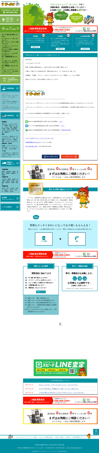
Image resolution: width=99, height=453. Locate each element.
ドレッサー (9, 139)
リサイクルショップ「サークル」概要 (26, 437)
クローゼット (5, 136)
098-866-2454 (11, 12)
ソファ (13, 138)
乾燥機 (8, 128)
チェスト (13, 141)
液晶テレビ (4, 124)
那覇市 (3, 171)
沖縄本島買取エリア (78, 437)
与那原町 (7, 173)
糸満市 (13, 171)
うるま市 (4, 179)
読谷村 (13, 179)
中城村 (12, 182)
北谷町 (12, 180)
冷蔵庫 (3, 128)
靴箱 (3, 141)
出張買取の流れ (60, 48)
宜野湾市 (7, 182)
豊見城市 (8, 171)
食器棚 (15, 139)
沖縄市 (9, 179)
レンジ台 (7, 141)
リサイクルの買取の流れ (46, 437)
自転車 (3, 145)
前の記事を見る (51, 156)
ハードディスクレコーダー (8, 130)
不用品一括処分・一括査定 (62, 437)
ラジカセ (6, 127)
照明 (11, 127)
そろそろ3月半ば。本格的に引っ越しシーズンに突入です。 (59, 389)
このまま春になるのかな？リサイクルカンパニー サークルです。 (10, 109)
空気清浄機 (14, 128)
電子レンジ (11, 125)
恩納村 (6, 189)
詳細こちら (41, 292)
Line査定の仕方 (85, 48)
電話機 (15, 127)
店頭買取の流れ (35, 47)
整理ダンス (12, 136)
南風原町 (13, 173)
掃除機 (6, 132)
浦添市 (8, 180)
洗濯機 (6, 125)
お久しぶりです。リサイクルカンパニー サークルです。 (59, 385)
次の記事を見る (70, 156)
